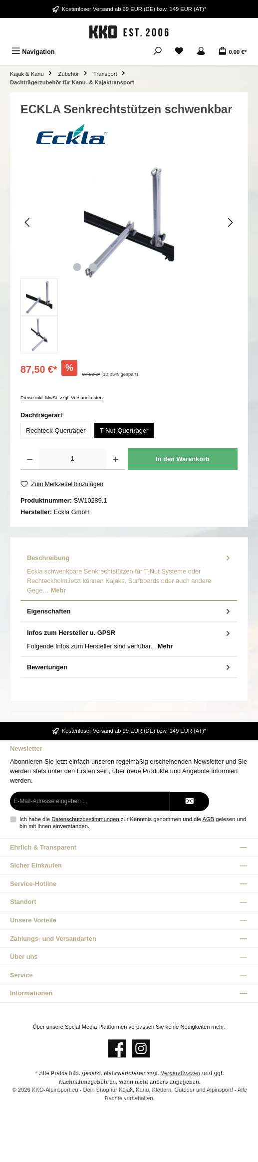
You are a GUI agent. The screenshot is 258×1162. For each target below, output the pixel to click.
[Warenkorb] (232, 51)
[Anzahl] (72, 459)
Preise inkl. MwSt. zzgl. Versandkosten (61, 397)
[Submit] (190, 802)
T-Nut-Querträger (124, 430)
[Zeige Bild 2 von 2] (93, 267)
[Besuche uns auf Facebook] (117, 1048)
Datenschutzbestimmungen (85, 819)
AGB (208, 819)
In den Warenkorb (183, 459)
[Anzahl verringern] (29, 459)
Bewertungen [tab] (129, 667)
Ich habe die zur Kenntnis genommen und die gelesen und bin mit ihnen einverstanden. (132, 822)
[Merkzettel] (179, 51)
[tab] (128, 574)
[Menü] (33, 51)
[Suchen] (158, 51)
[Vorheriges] (27, 222)
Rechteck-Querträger (55, 430)
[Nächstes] (230, 222)
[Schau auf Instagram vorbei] (141, 1048)
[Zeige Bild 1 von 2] (77, 267)
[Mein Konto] (201, 51)
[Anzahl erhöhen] (115, 459)
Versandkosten (180, 1073)
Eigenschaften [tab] (129, 611)
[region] (129, 259)
